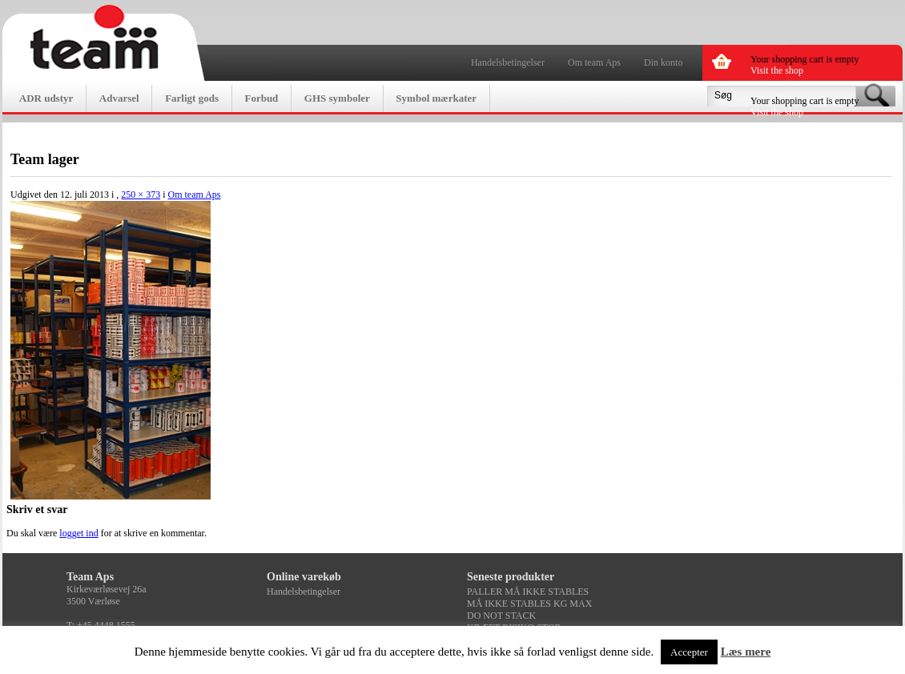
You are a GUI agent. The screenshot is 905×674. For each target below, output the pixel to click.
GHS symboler (337, 98)
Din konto (663, 62)
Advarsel (119, 98)
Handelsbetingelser (508, 62)
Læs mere (746, 651)
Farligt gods (192, 98)
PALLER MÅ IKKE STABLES (528, 591)
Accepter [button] (689, 652)
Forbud (261, 98)
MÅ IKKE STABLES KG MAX (529, 603)
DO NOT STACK (501, 615)
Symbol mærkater (436, 98)
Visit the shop (776, 70)
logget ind (78, 533)
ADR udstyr (46, 98)
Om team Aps (594, 62)
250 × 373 (140, 194)
